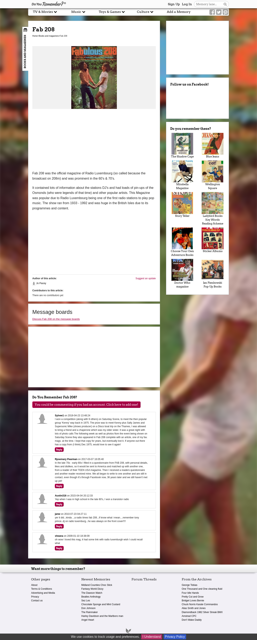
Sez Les (85, 600)
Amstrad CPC (189, 616)
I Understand (151, 636)
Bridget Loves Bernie (193, 600)
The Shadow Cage (182, 145)
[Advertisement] (94, 140)
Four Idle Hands (190, 592)
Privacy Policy (175, 636)
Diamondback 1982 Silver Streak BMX (202, 612)
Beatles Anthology (91, 596)
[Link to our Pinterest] (225, 12)
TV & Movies (45, 12)
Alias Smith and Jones (194, 608)
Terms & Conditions (41, 588)
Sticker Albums (212, 240)
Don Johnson (88, 608)
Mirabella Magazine (182, 175)
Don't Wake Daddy (192, 619)
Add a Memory (179, 12)
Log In (187, 4)
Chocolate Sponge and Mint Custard (100, 604)
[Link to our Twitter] (218, 12)
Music (78, 12)
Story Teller (182, 204)
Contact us (37, 600)
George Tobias (189, 585)
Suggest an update (146, 278)
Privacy (35, 596)
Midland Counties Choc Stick (96, 585)
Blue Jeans (212, 145)
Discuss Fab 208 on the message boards (56, 319)
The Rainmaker (89, 612)
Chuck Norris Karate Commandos (200, 604)
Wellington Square (212, 175)
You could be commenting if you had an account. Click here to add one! (86, 404)
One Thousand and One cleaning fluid (202, 588)
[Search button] (225, 4)
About (34, 585)
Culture (145, 12)
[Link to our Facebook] (212, 12)
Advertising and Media (43, 592)
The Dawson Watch (91, 592)
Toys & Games (112, 12)
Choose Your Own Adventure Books (182, 242)
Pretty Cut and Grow (193, 596)
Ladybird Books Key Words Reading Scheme (212, 208)
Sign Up (174, 4)
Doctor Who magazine (182, 273)
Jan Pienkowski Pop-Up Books (212, 273)
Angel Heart (87, 619)
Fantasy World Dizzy (92, 588)
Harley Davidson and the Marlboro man (102, 616)
